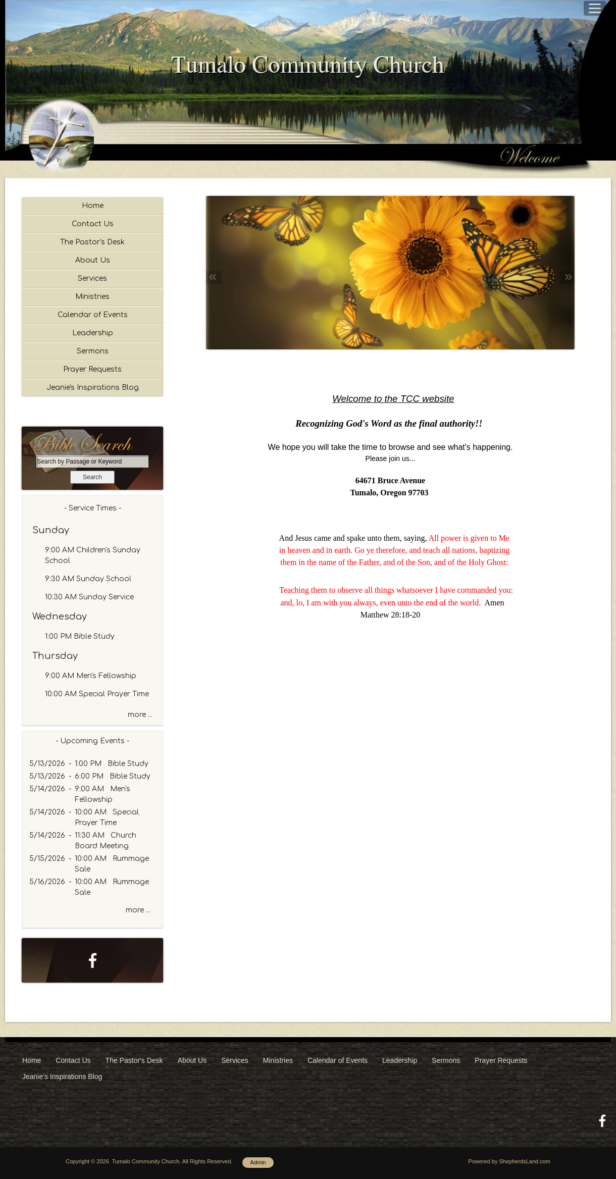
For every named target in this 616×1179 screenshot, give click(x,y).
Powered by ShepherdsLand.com (509, 1161)
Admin (258, 1162)
